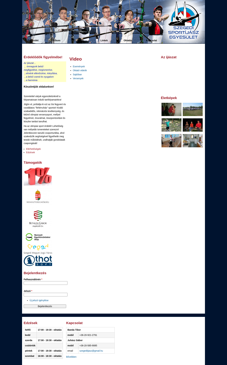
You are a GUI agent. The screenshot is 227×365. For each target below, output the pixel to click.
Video (80, 40)
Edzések (30, 152)
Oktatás (128, 40)
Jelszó (28, 291)
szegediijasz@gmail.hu (91, 350)
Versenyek (78, 78)
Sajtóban (77, 74)
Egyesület (33, 40)
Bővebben (71, 357)
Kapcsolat (151, 40)
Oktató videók (80, 70)
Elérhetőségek (33, 149)
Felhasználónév (33, 279)
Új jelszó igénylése (39, 300)
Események (79, 66)
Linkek (104, 40)
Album (56, 40)
